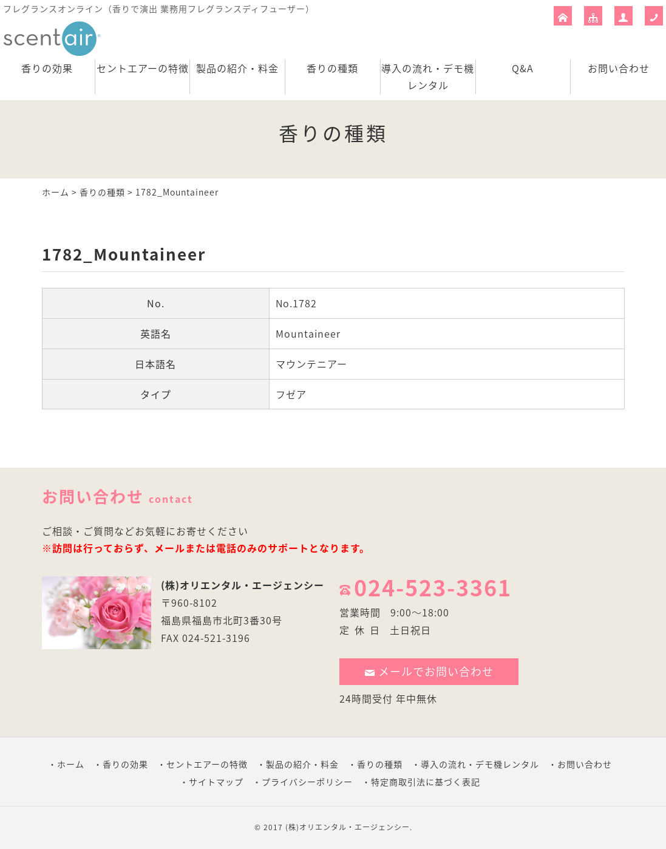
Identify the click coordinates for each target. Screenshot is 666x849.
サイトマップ (216, 782)
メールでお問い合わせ (429, 671)
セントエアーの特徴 (143, 68)
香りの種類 (332, 68)
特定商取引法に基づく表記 (425, 782)
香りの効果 (47, 68)
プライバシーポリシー (307, 782)
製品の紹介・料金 (237, 68)
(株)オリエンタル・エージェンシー (242, 585)
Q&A (523, 68)
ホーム (55, 192)
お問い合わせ (619, 68)
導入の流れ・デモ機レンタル (427, 77)
